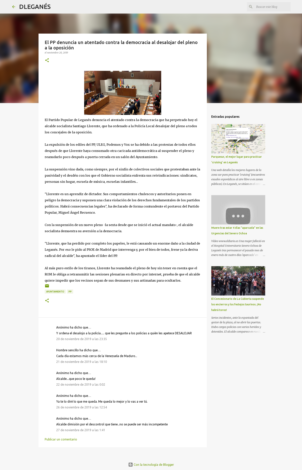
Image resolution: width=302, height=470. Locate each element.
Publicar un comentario (61, 439)
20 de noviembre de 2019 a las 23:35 (81, 339)
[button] (47, 60)
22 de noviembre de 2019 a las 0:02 (80, 384)
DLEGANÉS (35, 6)
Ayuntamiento (55, 291)
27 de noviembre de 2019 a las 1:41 (80, 430)
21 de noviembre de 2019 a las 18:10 (81, 361)
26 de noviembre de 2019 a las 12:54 (81, 407)
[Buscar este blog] (270, 6)
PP (70, 291)
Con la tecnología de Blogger (151, 464)
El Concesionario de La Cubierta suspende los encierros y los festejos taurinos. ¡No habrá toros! (237, 304)
